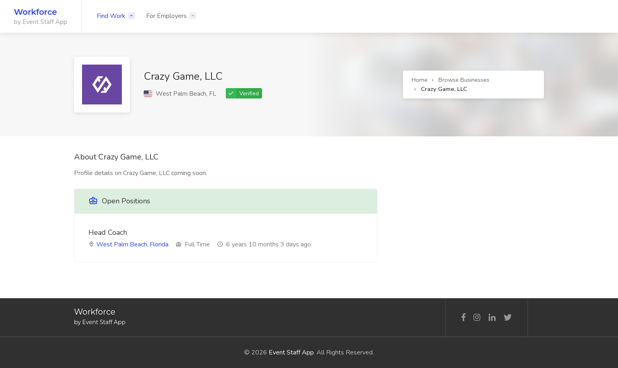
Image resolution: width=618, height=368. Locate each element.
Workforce (35, 12)
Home (420, 80)
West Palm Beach (121, 244)
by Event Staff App (40, 22)
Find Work (111, 16)
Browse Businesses (463, 80)
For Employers (166, 16)
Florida (159, 244)
